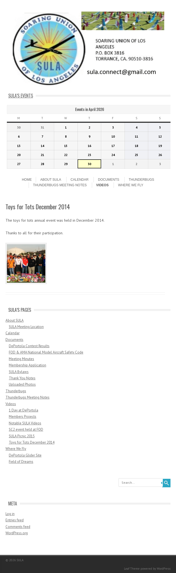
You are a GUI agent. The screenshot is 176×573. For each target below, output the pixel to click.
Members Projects (22, 416)
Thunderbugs (141, 180)
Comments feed (18, 526)
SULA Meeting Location (26, 326)
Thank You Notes (22, 378)
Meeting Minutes (21, 359)
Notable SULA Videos (25, 423)
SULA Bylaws (19, 371)
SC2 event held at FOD (26, 429)
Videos (102, 185)
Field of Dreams (21, 461)
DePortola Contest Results (29, 346)
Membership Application (27, 365)
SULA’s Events (20, 95)
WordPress (163, 569)
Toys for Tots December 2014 (31, 442)
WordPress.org (17, 533)
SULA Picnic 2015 (22, 436)
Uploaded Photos (22, 384)
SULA (19, 560)
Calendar (80, 180)
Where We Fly (130, 185)
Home (27, 180)
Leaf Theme (132, 569)
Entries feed (15, 520)
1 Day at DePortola (23, 410)
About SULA (50, 180)
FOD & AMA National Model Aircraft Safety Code (46, 352)
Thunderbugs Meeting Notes (60, 185)
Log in (10, 513)
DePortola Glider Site (25, 455)
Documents (108, 180)
